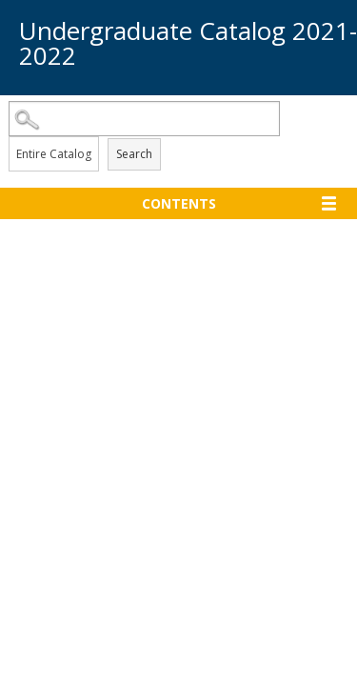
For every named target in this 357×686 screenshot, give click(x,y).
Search (134, 154)
